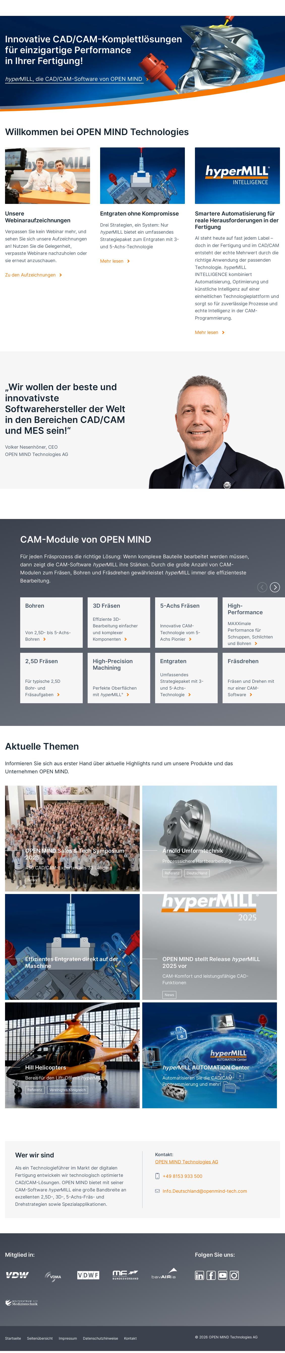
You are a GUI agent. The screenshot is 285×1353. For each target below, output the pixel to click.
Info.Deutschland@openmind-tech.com (205, 1191)
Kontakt (130, 1338)
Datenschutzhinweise (100, 1338)
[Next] (275, 587)
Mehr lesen (112, 261)
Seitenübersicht (40, 1338)
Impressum (68, 1338)
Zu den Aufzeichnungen (31, 275)
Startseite (13, 1338)
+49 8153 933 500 (182, 1176)
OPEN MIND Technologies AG (186, 1161)
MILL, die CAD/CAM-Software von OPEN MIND (74, 79)
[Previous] (262, 587)
